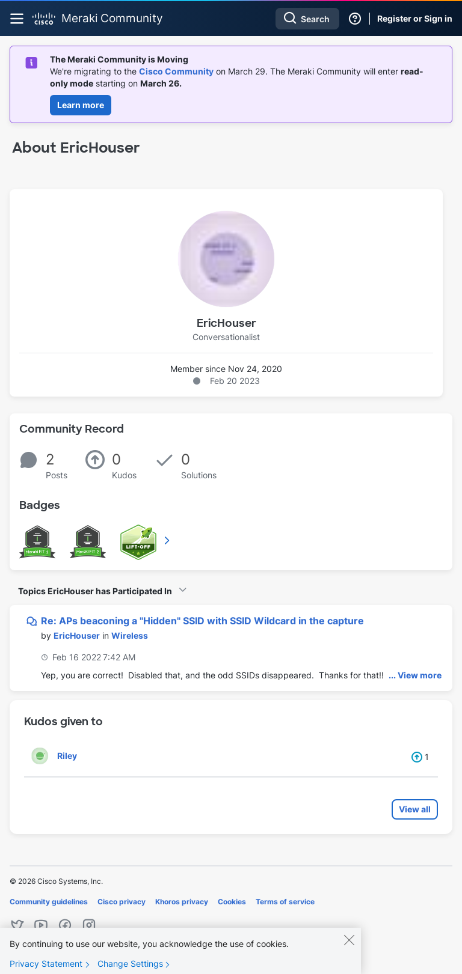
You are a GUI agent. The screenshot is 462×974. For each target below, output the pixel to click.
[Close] (349, 947)
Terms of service (285, 901)
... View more (415, 675)
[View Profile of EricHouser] (77, 635)
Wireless (129, 635)
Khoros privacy (181, 901)
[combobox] (307, 18)
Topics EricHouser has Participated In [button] (95, 591)
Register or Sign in (414, 18)
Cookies (232, 901)
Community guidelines (49, 901)
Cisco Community (176, 71)
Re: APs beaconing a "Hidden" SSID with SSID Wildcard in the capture (202, 621)
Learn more (80, 105)
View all (415, 809)
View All (167, 540)
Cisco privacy (121, 901)
